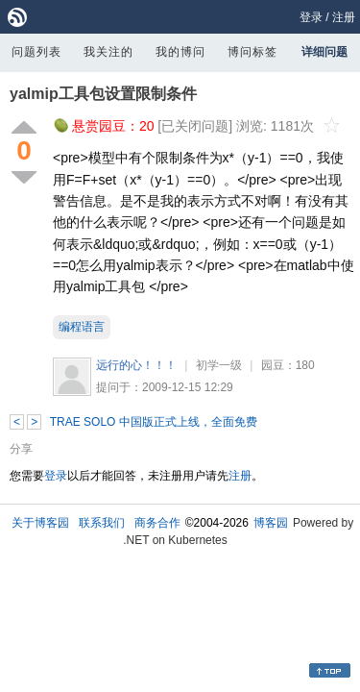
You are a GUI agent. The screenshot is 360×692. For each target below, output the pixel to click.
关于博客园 (40, 523)
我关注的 (108, 52)
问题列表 (36, 52)
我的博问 (180, 52)
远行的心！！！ (136, 365)
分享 (21, 449)
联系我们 (102, 523)
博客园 (270, 523)
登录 (311, 17)
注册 (343, 17)
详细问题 (324, 52)
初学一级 (219, 365)
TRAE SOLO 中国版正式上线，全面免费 (153, 422)
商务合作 (157, 523)
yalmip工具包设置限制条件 (103, 94)
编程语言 (82, 327)
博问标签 (252, 52)
